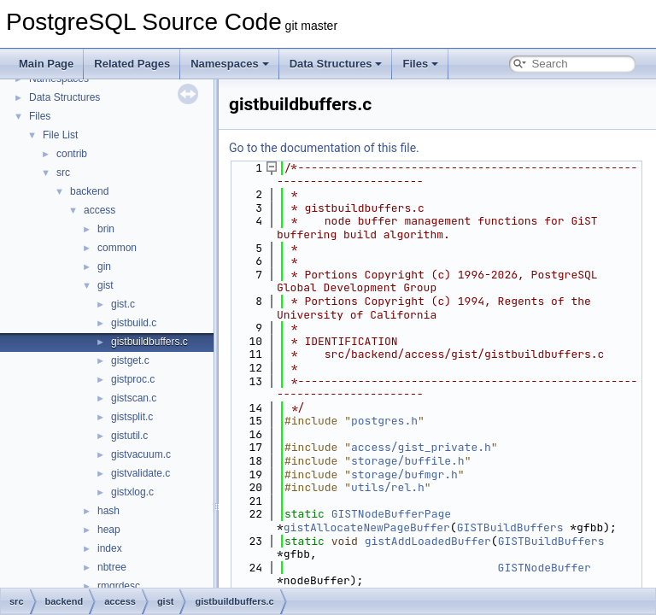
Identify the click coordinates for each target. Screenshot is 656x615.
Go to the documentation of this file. (324, 148)
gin (104, 266)
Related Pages (132, 63)
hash (108, 511)
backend (89, 191)
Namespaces (229, 63)
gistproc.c (133, 379)
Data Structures (336, 63)
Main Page (46, 63)
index (109, 548)
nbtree (111, 567)
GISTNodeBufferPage (391, 514)
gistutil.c (129, 436)
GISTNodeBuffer (544, 567)
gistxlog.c (132, 492)
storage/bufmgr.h (404, 474)
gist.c (123, 304)
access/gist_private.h (421, 447)
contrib (71, 154)
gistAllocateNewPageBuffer (367, 527)
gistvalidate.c (140, 473)
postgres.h (384, 420)
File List (60, 135)
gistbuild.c (133, 323)
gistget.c (130, 360)
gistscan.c (133, 398)
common (117, 248)
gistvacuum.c (141, 454)
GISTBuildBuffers (510, 527)
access (99, 210)
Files (420, 63)
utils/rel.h (388, 487)
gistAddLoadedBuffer (428, 541)
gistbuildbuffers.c (149, 342)
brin (105, 229)
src (63, 173)
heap (108, 530)
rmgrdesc (118, 586)
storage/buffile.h (408, 461)
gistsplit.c (132, 417)
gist (105, 285)
